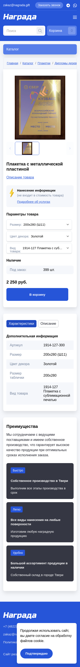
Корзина (62, 30)
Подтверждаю (36, 653)
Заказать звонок (49, 5)
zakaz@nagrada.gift (16, 5)
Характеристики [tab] (21, 323)
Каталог (27, 63)
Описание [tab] (48, 323)
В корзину (37, 294)
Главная (12, 63)
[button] (10, 148)
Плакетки (44, 63)
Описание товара (20, 177)
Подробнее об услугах (33, 201)
